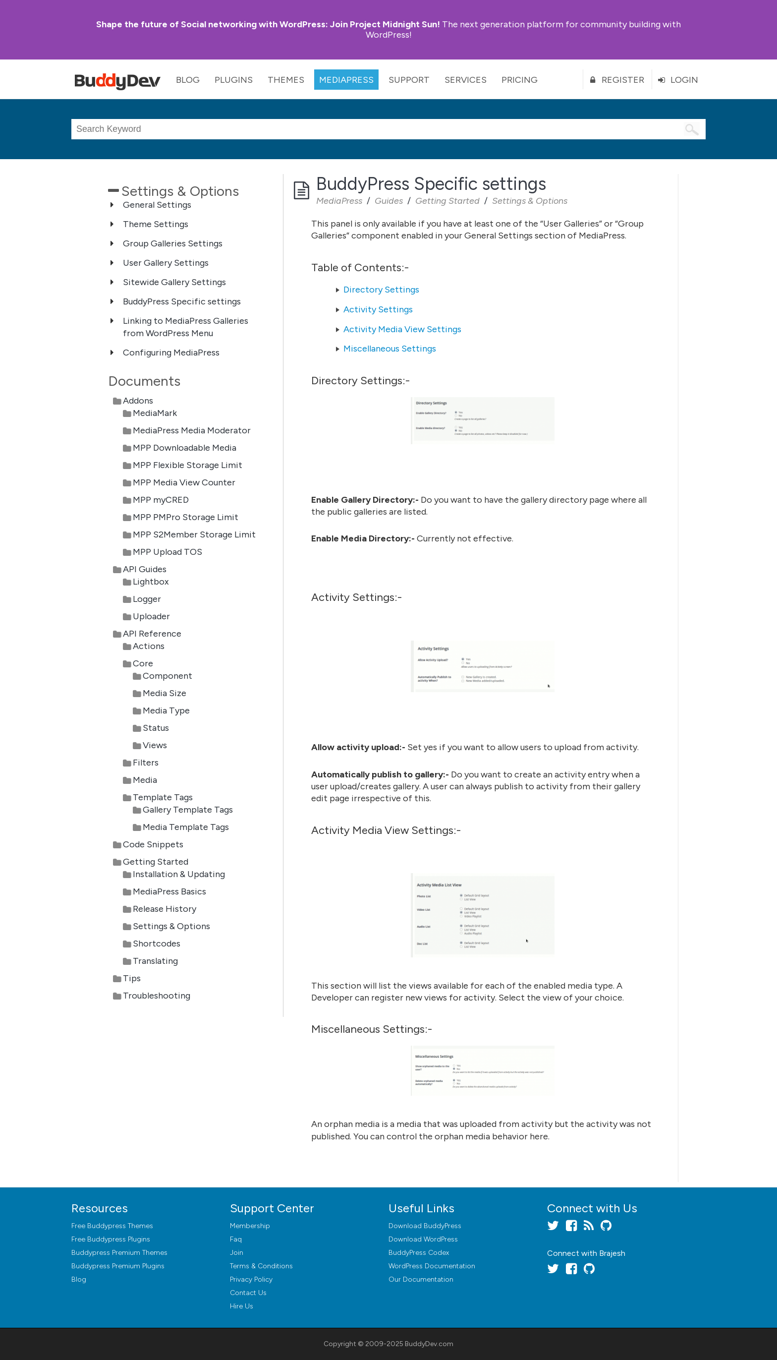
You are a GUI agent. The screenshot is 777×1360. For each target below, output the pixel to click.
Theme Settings (155, 224)
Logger (147, 598)
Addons (138, 400)
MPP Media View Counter (184, 482)
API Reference (152, 633)
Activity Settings (378, 309)
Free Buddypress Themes (112, 1226)
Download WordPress (423, 1239)
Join (236, 1252)
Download (424, 1226)
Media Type (166, 710)
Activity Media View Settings (402, 329)
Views (155, 745)
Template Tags (163, 797)
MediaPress (346, 79)
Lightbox (151, 581)
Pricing (519, 79)
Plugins (234, 79)
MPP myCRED (161, 499)
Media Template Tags (186, 827)
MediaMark (155, 413)
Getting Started (155, 861)
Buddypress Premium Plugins (118, 1266)
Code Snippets (153, 844)
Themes (286, 79)
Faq (236, 1239)
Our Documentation (420, 1279)
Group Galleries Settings (172, 243)
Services (465, 79)
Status (156, 727)
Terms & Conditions (261, 1266)
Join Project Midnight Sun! (268, 24)
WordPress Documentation (431, 1266)
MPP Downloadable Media (184, 447)
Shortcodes (156, 943)
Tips (132, 978)
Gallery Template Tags (188, 809)
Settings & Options (171, 926)
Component (167, 675)
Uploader (151, 616)
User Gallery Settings (166, 262)
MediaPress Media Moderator (192, 430)
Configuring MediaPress (171, 352)
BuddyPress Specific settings (182, 301)
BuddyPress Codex (418, 1252)
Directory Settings (381, 289)
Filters (146, 762)
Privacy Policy (251, 1279)
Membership (250, 1226)
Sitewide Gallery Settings (174, 282)
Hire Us (241, 1306)
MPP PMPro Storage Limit (185, 517)
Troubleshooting (156, 995)
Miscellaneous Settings (389, 348)
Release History (164, 908)
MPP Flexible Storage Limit (187, 465)
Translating (155, 960)
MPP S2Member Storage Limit (194, 534)
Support (409, 79)
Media (145, 779)
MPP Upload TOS (167, 551)
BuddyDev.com (429, 1344)
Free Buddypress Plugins (110, 1239)
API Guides (144, 569)
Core (143, 663)
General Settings (157, 204)
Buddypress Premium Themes (119, 1252)
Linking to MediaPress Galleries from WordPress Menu (185, 327)
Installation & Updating (179, 874)
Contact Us (248, 1293)
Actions (149, 646)
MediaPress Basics (169, 891)
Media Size (164, 693)
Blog (188, 79)
